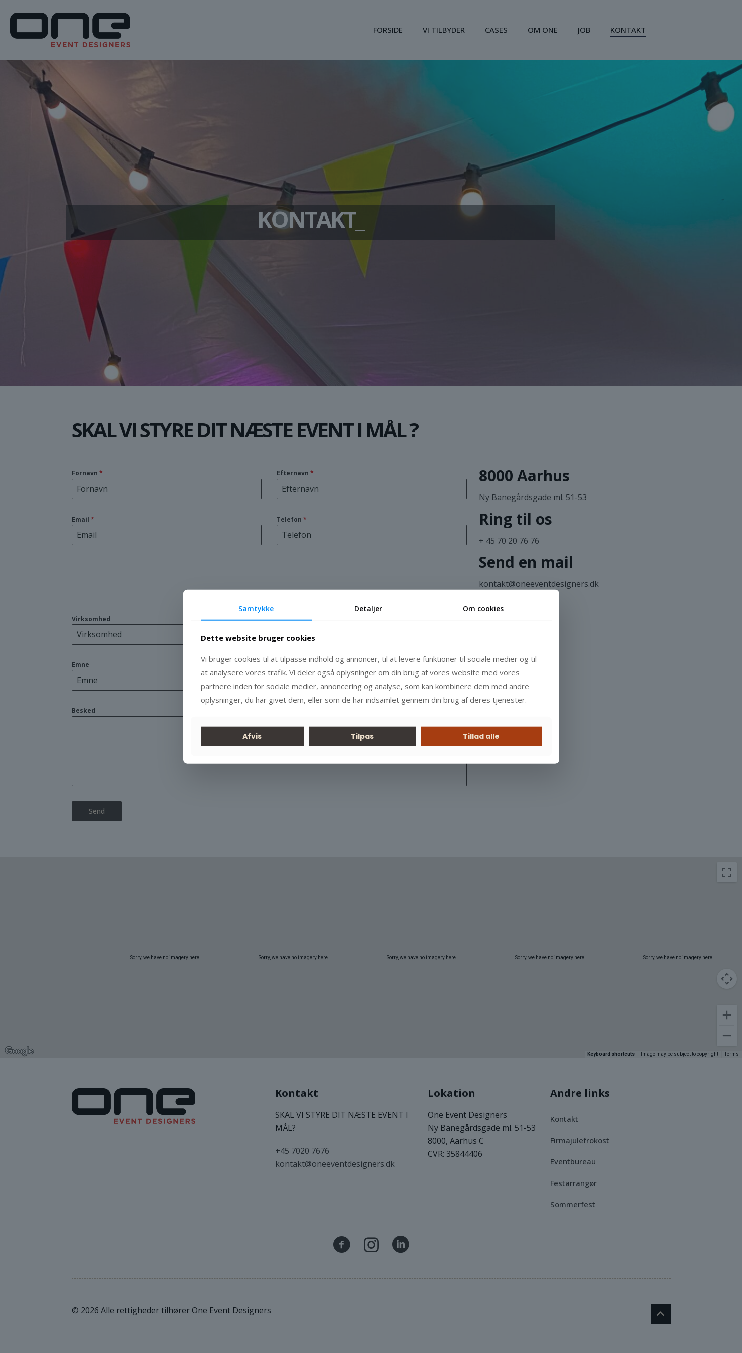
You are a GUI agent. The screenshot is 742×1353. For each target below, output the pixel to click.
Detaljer (368, 608)
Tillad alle (481, 736)
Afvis (252, 736)
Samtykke (256, 608)
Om (483, 608)
